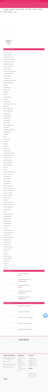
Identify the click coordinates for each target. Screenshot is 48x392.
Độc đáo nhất (6, 113)
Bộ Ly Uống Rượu (7, 164)
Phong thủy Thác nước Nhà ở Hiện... (24, 305)
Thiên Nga (5, 141)
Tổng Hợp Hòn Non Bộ (32, 375)
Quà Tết (5, 169)
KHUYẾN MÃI (12, 9)
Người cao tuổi (6, 87)
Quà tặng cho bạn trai (8, 204)
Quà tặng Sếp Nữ (7, 223)
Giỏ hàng (40, 16)
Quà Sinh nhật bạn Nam (8, 73)
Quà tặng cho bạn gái (8, 202)
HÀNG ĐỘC (34, 9)
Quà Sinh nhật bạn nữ (8, 57)
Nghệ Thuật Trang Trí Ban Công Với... (25, 323)
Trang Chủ (6, 9)
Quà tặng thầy (6, 260)
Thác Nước (40, 9)
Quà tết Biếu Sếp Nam (8, 190)
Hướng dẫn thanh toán (32, 363)
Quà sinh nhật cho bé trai (9, 59)
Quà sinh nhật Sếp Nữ (8, 66)
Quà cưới (5, 143)
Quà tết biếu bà (6, 176)
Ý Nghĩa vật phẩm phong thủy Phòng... (25, 329)
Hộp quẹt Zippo (6, 89)
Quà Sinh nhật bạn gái (8, 82)
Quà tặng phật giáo (7, 160)
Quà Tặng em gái (7, 225)
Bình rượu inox (6, 118)
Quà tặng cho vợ (7, 209)
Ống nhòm (5, 92)
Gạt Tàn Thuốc (6, 120)
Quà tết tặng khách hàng (9, 171)
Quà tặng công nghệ (8, 125)
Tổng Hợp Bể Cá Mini (32, 376)
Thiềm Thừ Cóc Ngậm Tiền (9, 129)
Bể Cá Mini (5, 99)
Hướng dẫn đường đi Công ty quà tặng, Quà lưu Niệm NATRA (32, 360)
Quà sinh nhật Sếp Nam (8, 61)
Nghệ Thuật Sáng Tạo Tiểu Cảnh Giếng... (25, 317)
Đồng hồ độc (6, 106)
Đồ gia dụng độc (7, 115)
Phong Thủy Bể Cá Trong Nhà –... (24, 311)
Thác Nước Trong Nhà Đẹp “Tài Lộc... (25, 279)
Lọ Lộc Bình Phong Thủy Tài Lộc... (24, 285)
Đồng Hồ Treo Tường (8, 111)
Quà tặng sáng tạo (7, 258)
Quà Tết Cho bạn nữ (7, 193)
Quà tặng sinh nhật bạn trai (9, 71)
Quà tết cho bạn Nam (8, 188)
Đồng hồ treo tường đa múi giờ (23, 273)
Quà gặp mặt (6, 148)
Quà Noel (5, 167)
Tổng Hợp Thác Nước (32, 373)
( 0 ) (43, 16)
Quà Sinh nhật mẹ (7, 75)
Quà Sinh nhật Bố (7, 54)
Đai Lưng (10, 12)
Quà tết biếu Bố (6, 178)
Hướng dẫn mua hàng (32, 365)
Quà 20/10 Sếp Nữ (7, 249)
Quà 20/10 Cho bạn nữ (8, 246)
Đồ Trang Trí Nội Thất (8, 155)
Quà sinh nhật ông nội (8, 64)
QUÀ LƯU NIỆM (28, 9)
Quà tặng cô (6, 253)
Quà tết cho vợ (6, 197)
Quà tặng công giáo (7, 162)
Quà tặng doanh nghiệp (8, 153)
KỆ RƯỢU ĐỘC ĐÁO (7, 132)
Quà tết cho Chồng (7, 195)
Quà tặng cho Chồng (8, 207)
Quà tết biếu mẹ (6, 183)
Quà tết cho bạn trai (8, 186)
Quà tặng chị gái (7, 235)
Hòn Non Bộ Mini (7, 97)
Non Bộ (5, 12)
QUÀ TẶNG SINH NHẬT (20, 9)
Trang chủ (20, 20)
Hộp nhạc (5, 94)
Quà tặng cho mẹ (7, 216)
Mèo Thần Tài (6, 127)
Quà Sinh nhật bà (7, 78)
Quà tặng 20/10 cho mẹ (8, 230)
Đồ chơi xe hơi (6, 122)
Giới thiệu (5, 268)
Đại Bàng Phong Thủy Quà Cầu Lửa (24, 297)
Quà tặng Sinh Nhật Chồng (9, 80)
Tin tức (15, 12)
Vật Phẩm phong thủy (8, 108)
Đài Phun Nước (6, 101)
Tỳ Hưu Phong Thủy (7, 157)
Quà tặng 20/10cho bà (8, 232)
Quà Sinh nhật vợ (7, 68)
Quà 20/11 (5, 251)
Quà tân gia (6, 146)
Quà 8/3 (5, 211)
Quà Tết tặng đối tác (8, 174)
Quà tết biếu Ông (7, 181)
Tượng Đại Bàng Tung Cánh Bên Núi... (25, 291)
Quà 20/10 (5, 228)
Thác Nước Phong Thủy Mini (9, 104)
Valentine (5, 200)
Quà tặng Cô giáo (7, 221)
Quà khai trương (7, 150)
